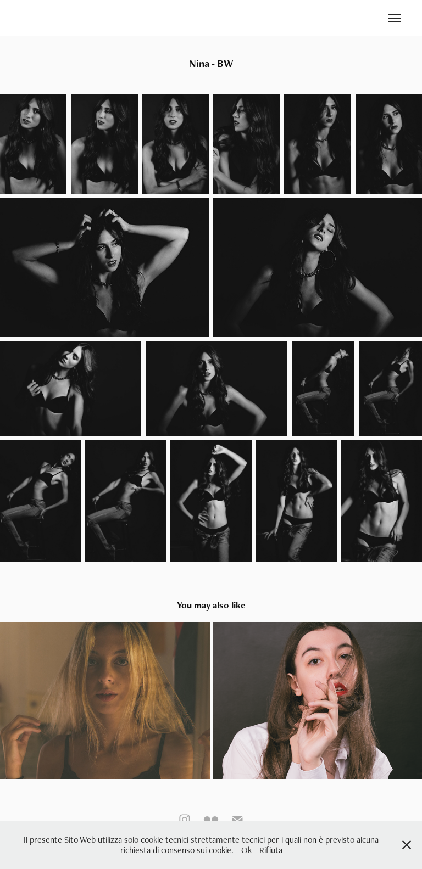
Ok (246, 850)
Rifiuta (270, 850)
